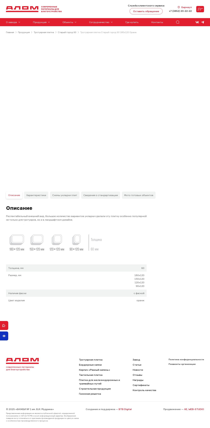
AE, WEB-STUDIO (194, 409)
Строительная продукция (95, 388)
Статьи (137, 364)
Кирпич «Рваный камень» (94, 369)
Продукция (24, 32)
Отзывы (137, 374)
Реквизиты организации (182, 364)
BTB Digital (125, 409)
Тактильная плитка (90, 374)
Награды (138, 379)
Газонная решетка (90, 393)
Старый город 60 (67, 32)
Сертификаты (141, 385)
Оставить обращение (146, 11)
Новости (138, 369)
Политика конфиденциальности (186, 359)
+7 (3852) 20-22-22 (180, 10)
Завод (136, 359)
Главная (10, 32)
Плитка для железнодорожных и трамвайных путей (99, 381)
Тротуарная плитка (44, 32)
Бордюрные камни (90, 364)
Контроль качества (144, 390)
